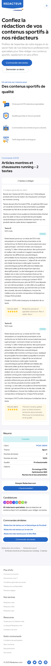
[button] (46, 5)
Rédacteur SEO (9, 607)
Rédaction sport (30, 548)
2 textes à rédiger (25, 181)
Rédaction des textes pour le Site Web (20, 534)
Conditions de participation (13, 640)
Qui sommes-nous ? (11, 578)
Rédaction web (9, 611)
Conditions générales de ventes (15, 582)
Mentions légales (9, 590)
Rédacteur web (9, 602)
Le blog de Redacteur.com (13, 625)
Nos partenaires (9, 648)
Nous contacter (9, 644)
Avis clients (7, 653)
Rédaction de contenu (11, 548)
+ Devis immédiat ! (25, 488)
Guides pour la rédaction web (14, 621)
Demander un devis (15, 69)
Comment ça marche (11, 574)
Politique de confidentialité (13, 586)
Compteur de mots (10, 630)
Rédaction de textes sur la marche (18, 529)
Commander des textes (17, 62)
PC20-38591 (41, 445)
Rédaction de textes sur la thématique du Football (25, 525)
